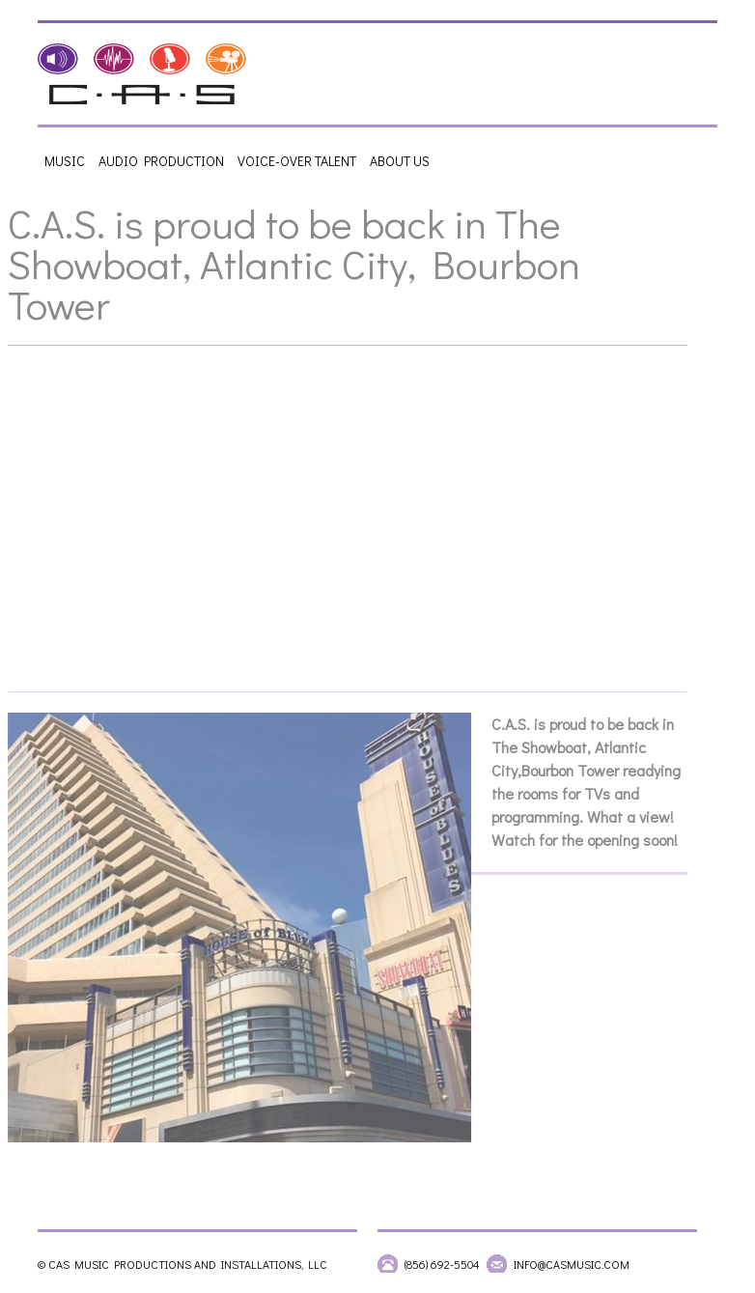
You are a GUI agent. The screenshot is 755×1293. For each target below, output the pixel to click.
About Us (400, 161)
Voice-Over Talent (297, 161)
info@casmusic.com (571, 1264)
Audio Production (161, 161)
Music (64, 161)
